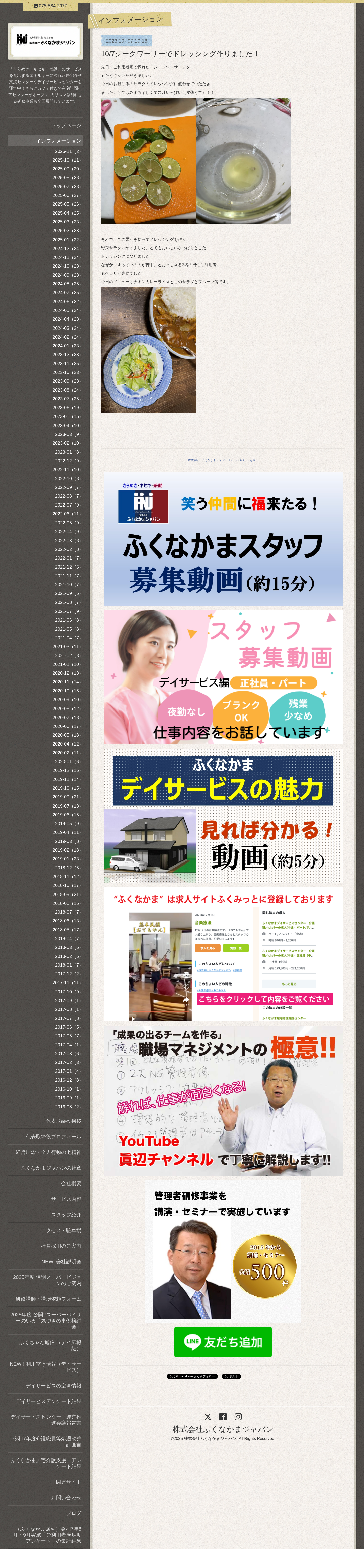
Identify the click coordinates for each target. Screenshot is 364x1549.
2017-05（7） (69, 1035)
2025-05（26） (68, 204)
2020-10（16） (68, 690)
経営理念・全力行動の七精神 (48, 1152)
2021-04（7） (69, 637)
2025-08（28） (68, 177)
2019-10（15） (68, 788)
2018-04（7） (69, 938)
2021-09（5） (69, 593)
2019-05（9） (69, 823)
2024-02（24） (68, 337)
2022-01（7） (69, 558)
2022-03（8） (69, 540)
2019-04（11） (68, 832)
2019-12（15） (68, 770)
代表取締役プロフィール (53, 1136)
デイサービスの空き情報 (53, 1385)
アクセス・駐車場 (61, 1230)
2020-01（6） (69, 761)
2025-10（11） (68, 160)
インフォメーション (58, 141)
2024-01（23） (68, 345)
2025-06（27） (68, 195)
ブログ (73, 1513)
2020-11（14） (68, 681)
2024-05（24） (68, 310)
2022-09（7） (69, 487)
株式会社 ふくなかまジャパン (207, 460)
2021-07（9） (69, 611)
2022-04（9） (69, 531)
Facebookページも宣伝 (243, 460)
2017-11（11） (68, 982)
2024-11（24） (68, 257)
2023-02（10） (68, 443)
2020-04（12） (68, 744)
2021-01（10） (68, 664)
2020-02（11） (68, 752)
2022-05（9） (69, 522)
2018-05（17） (68, 929)
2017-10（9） (69, 991)
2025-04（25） (68, 213)
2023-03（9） (69, 434)
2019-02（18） (68, 850)
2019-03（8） (69, 841)
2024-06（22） (68, 301)
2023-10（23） (68, 372)
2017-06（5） (69, 1027)
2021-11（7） (69, 575)
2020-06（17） (68, 726)
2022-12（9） (69, 460)
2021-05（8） (69, 629)
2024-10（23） (68, 266)
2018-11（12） (68, 876)
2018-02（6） (69, 956)
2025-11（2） (69, 151)
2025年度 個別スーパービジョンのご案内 (47, 1280)
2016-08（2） (69, 1106)
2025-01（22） (68, 239)
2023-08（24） (68, 390)
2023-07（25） (68, 398)
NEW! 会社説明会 (61, 1261)
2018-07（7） (69, 912)
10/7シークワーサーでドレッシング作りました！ (180, 54)
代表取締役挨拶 (63, 1121)
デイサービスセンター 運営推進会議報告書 (46, 1420)
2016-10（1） (69, 1089)
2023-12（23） (68, 354)
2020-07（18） (68, 717)
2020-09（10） (68, 699)
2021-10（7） (69, 584)
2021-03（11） (68, 646)
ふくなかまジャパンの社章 (51, 1168)
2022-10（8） (69, 478)
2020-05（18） (68, 735)
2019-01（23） (68, 858)
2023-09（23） (68, 381)
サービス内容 (66, 1199)
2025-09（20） (68, 168)
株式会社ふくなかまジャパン (223, 1429)
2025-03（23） (68, 221)
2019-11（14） (68, 779)
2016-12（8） (69, 1080)
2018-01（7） (69, 965)
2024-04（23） (68, 319)
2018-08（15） (68, 903)
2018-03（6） (69, 947)
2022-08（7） (69, 496)
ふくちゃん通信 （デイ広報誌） (50, 1345)
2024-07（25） (68, 292)
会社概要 (71, 1183)
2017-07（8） (69, 1018)
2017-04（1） (69, 1044)
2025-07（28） (68, 186)
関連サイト (68, 1482)
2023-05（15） (68, 416)
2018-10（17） (68, 885)
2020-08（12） (68, 708)
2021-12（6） (69, 567)
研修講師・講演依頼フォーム (48, 1299)
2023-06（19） (68, 407)
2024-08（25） (68, 283)
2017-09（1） (69, 1000)
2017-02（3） (69, 1062)
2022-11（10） (68, 469)
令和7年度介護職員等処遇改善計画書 (47, 1441)
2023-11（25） (68, 363)
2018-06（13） (68, 921)
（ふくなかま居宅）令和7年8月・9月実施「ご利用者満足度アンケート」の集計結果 (47, 1535)
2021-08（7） (69, 602)
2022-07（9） (69, 505)
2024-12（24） (68, 248)
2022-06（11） (68, 513)
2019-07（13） (68, 806)
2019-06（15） (68, 814)
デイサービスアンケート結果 (48, 1401)
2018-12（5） (69, 867)
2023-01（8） (69, 452)
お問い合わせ (66, 1497)
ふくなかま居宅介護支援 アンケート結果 (46, 1463)
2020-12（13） (68, 673)
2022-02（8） (69, 549)
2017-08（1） (69, 1009)
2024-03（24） (68, 328)
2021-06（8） (69, 620)
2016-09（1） (69, 1097)
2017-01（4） (69, 1071)
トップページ (66, 125)
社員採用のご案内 (61, 1246)
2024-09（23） (68, 275)
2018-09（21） (68, 894)
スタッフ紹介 (66, 1214)
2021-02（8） (69, 655)
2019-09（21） (68, 796)
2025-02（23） (68, 230)
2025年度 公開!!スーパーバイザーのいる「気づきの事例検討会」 (45, 1320)
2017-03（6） (69, 1053)
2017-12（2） (69, 973)
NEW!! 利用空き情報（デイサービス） (45, 1367)
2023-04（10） (68, 425)
